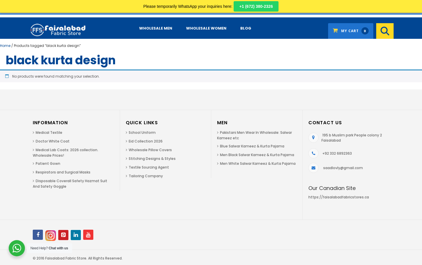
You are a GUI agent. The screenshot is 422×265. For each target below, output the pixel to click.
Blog (245, 28)
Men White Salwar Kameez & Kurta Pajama (258, 163)
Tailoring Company (146, 175)
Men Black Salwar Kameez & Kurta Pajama (257, 154)
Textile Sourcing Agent (149, 167)
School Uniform (142, 132)
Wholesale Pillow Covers (150, 149)
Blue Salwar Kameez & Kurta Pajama (252, 146)
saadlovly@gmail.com (343, 167)
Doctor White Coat (53, 141)
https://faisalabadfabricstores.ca (338, 197)
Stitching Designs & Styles (152, 158)
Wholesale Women (206, 28)
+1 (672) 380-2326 (256, 6)
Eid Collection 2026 (146, 141)
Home (5, 45)
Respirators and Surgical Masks (63, 172)
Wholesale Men (155, 28)
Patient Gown (48, 163)
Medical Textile (49, 132)
